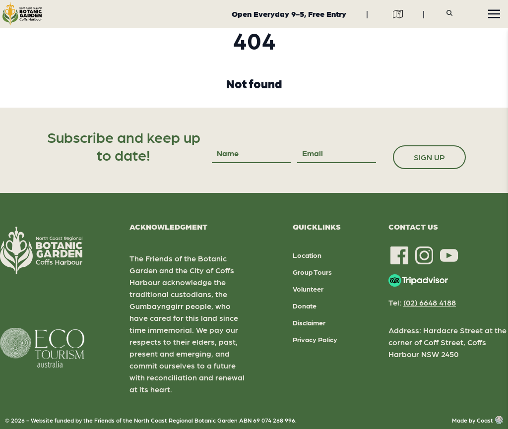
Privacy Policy (315, 339)
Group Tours (312, 272)
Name (228, 153)
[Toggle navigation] (494, 14)
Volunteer (308, 289)
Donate (305, 305)
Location (307, 255)
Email (312, 153)
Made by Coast (477, 420)
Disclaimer (309, 322)
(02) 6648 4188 (429, 302)
